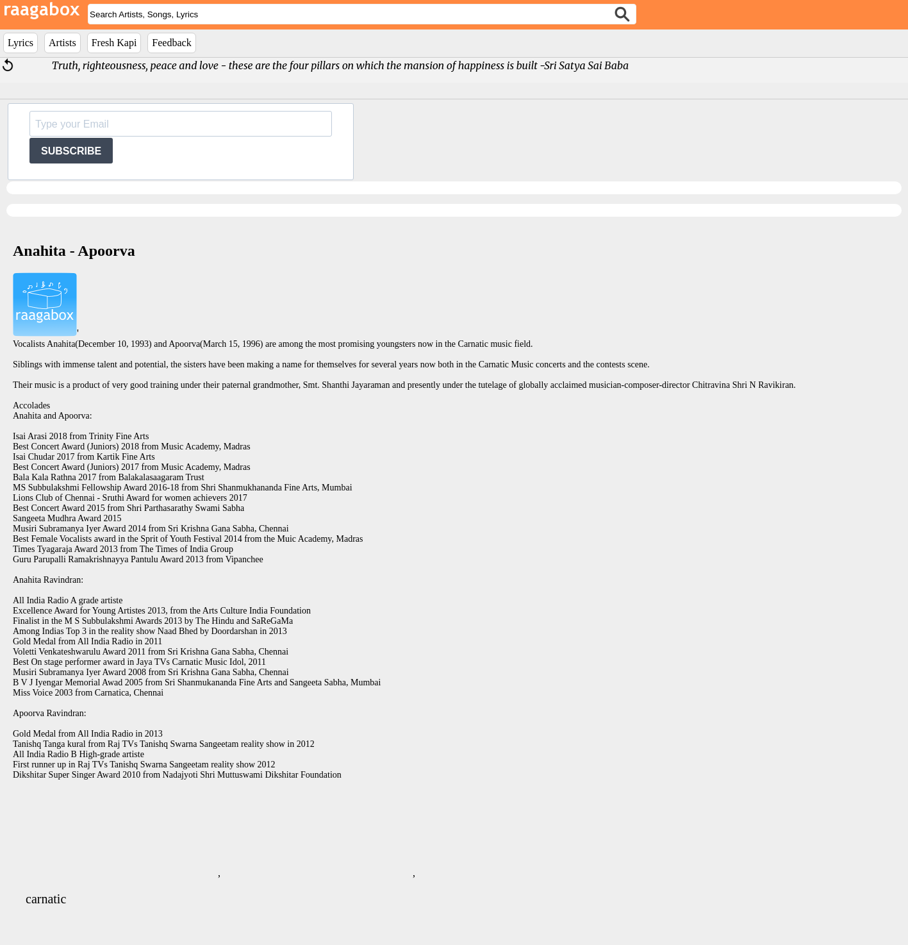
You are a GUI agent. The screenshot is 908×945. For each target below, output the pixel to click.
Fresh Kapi (114, 42)
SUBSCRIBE (71, 151)
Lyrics (20, 42)
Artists (62, 42)
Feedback (171, 42)
